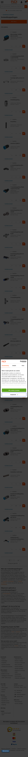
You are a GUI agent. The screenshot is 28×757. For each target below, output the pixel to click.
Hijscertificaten (4, 698)
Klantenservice (17, 657)
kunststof (5, 581)
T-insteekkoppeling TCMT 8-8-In (17, 320)
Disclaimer (14, 748)
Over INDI (3, 684)
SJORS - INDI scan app (6, 677)
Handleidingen (4, 660)
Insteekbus (13, 121)
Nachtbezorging (18, 674)
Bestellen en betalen (19, 660)
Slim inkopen (4, 670)
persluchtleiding (6, 593)
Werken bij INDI (4, 687)
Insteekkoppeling (14, 99)
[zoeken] (25, 6)
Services (3, 695)
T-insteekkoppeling (15, 297)
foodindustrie (4, 584)
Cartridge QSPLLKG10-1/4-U (17, 78)
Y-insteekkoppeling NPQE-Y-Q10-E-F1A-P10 (17, 187)
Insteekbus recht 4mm (16, 472)
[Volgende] (20, 560)
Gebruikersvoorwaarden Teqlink (6, 714)
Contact (16, 684)
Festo (13, 631)
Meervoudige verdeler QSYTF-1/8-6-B (16, 363)
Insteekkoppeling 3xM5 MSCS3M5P (16, 385)
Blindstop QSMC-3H (15, 341)
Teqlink (2, 711)
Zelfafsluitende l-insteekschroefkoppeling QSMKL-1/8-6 (16, 538)
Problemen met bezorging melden (20, 671)
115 (18, 560)
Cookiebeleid (12, 750)
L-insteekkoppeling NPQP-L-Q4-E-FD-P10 (17, 56)
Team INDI (3, 685)
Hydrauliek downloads (5, 664)
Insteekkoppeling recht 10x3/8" (16, 211)
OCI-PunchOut (4, 671)
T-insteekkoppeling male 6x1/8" (16, 232)
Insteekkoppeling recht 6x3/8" (16, 451)
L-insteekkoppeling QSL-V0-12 (16, 166)
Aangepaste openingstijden (20, 678)
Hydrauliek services (5, 700)
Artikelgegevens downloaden (7, 675)
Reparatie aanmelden (19, 668)
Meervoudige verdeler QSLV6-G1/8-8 (16, 35)
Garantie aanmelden (19, 666)
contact (16, 645)
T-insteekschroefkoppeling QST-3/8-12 (17, 516)
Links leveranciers (18, 676)
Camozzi (18, 631)
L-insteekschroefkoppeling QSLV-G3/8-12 (17, 429)
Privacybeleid (6, 750)
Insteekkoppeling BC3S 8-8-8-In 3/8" (17, 254)
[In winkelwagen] (23, 46)
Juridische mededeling (21, 748)
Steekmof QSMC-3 (15, 143)
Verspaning (3, 704)
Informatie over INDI (20, 750)
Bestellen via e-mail (5, 673)
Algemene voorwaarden (5, 748)
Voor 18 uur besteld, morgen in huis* (15, 10)
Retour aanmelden (18, 664)
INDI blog (3, 708)
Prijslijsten (3, 658)
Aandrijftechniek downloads (6, 666)
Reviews (3, 691)
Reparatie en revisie (5, 702)
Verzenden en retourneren (20, 662)
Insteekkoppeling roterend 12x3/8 (17, 276)
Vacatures (3, 689)
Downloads (3, 657)
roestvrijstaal (11, 581)
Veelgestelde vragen (19, 658)
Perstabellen (3, 662)
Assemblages (4, 696)
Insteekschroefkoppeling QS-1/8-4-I (16, 494)
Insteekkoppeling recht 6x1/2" (16, 407)
